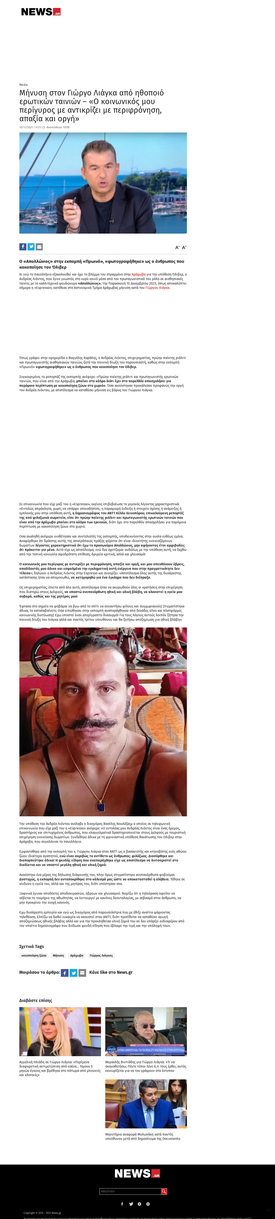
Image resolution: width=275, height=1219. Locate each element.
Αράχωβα (138, 274)
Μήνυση (58, 955)
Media (23, 85)
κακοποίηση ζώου (33, 955)
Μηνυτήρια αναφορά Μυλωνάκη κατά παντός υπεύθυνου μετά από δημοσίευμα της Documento (142, 1136)
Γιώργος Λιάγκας (101, 955)
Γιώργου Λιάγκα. (157, 288)
